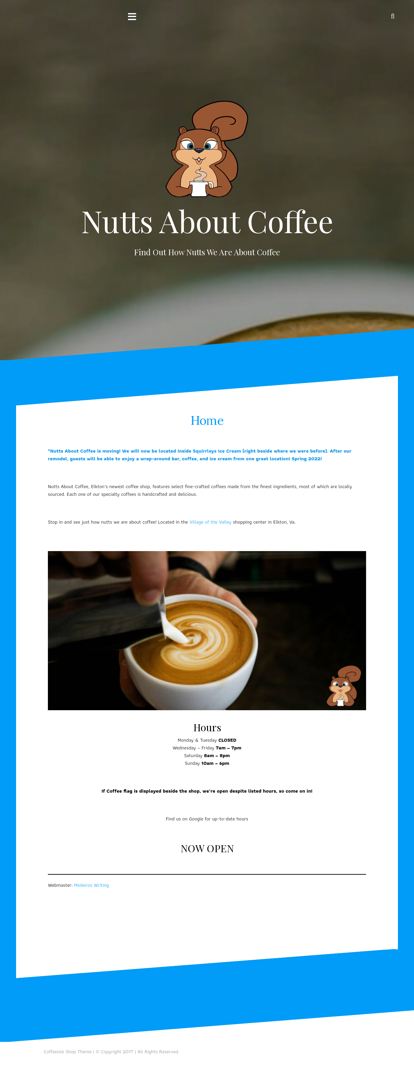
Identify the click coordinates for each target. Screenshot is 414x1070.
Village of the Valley (210, 522)
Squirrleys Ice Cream (217, 451)
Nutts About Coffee (207, 221)
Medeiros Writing (91, 885)
